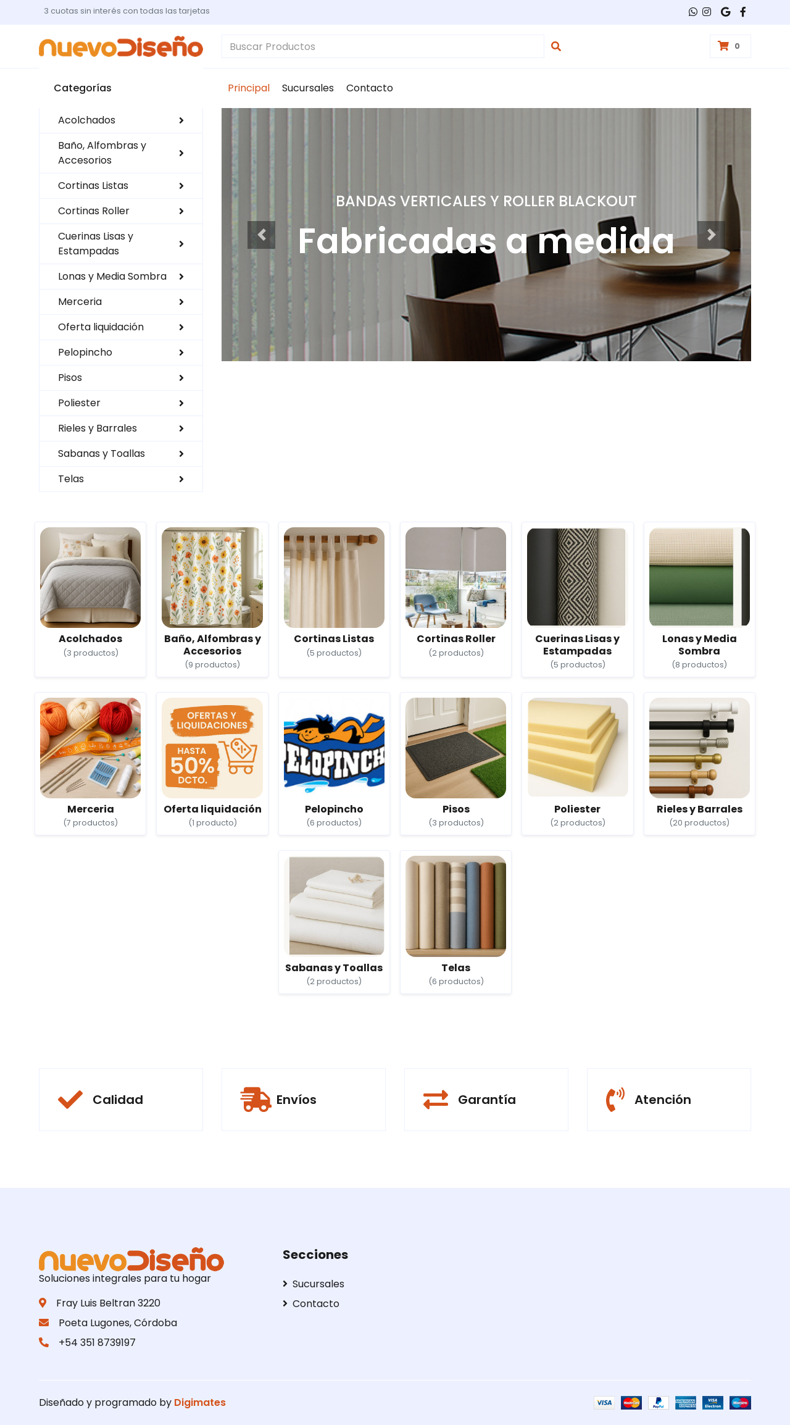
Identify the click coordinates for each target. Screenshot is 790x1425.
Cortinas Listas (121, 185)
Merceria (121, 302)
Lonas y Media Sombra (121, 276)
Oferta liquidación (121, 327)
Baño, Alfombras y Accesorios (121, 152)
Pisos (121, 377)
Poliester (121, 403)
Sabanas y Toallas (121, 453)
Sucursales (308, 88)
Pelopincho (121, 352)
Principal (249, 88)
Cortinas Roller (121, 211)
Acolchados (121, 120)
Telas (121, 479)
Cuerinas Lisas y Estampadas (121, 243)
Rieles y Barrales (121, 428)
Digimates (200, 1402)
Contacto (369, 88)
